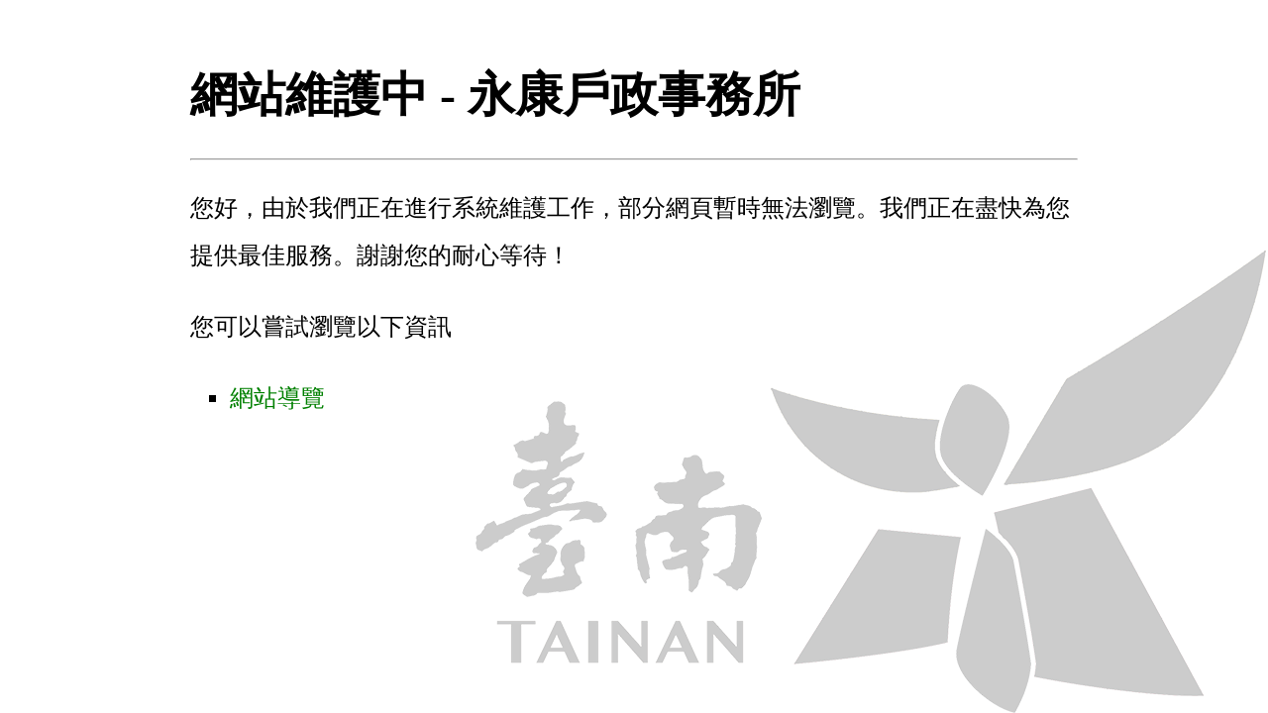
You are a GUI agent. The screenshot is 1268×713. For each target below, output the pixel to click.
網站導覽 (277, 398)
